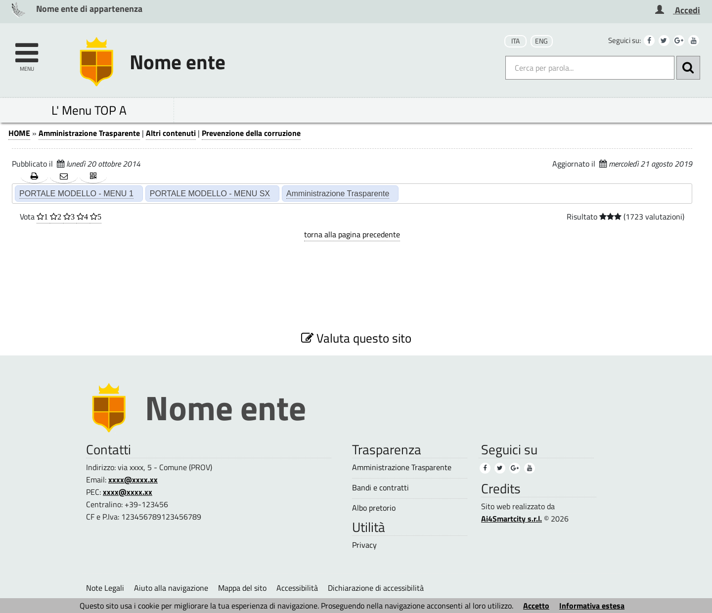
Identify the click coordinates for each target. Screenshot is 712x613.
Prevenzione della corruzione (251, 133)
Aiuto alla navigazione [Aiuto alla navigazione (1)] (171, 588)
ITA (515, 41)
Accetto (536, 606)
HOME (19, 133)
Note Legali (105, 588)
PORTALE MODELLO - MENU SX (210, 193)
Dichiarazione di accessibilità (376, 588)
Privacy (364, 545)
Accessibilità (297, 588)
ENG (541, 41)
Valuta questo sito (356, 338)
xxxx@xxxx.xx (133, 479)
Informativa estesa (591, 606)
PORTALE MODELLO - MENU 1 (76, 193)
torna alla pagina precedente (352, 234)
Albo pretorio (374, 508)
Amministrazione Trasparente (89, 133)
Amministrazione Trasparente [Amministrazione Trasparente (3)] (401, 467)
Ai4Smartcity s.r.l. (511, 519)
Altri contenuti (171, 133)
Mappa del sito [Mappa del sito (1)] (242, 588)
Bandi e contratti (380, 487)
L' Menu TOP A (89, 110)
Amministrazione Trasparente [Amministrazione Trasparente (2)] (337, 193)
